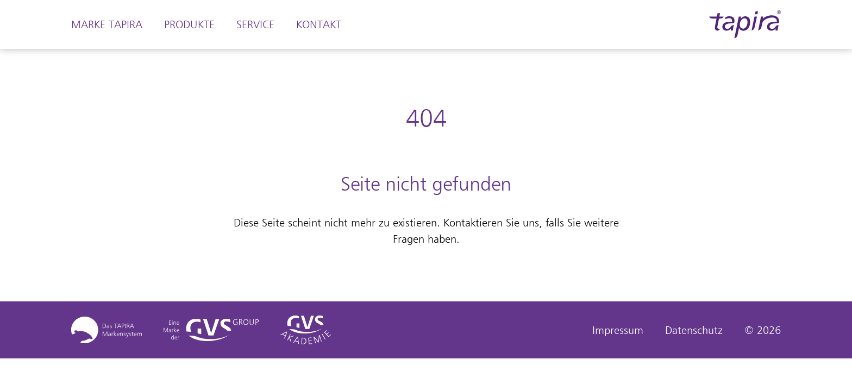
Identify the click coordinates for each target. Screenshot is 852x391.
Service (255, 24)
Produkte (189, 24)
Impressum (617, 330)
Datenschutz (694, 330)
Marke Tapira (106, 24)
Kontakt (318, 24)
